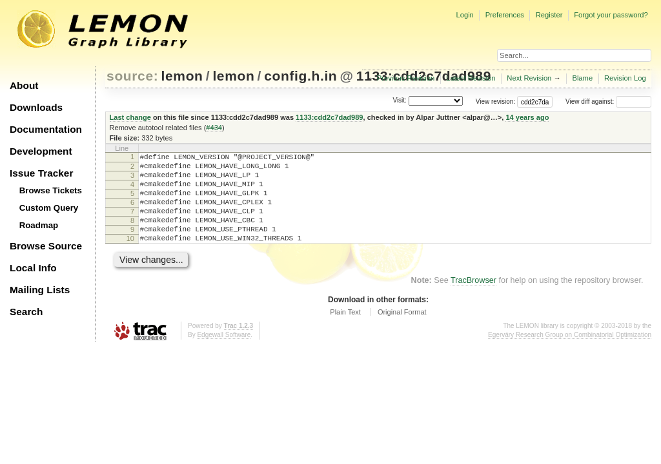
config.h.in (300, 75)
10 (130, 256)
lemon (182, 75)
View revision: (496, 101)
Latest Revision (471, 78)
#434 (214, 127)
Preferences (504, 15)
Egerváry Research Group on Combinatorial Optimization (569, 354)
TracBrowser (473, 299)
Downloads (36, 107)
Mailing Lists (40, 289)
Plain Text (345, 331)
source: (132, 75)
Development (41, 151)
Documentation (46, 129)
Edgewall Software (223, 354)
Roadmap (39, 225)
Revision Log (625, 78)
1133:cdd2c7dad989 (329, 117)
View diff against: (608, 101)
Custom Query (49, 208)
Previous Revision (406, 78)
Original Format (402, 331)
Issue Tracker (41, 173)
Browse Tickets (50, 190)
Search (26, 311)
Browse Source (46, 245)
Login (464, 15)
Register (549, 15)
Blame (582, 78)
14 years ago (527, 117)
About (24, 85)
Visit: (399, 100)
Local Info (33, 267)
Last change (130, 117)
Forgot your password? (610, 15)
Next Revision (529, 78)
